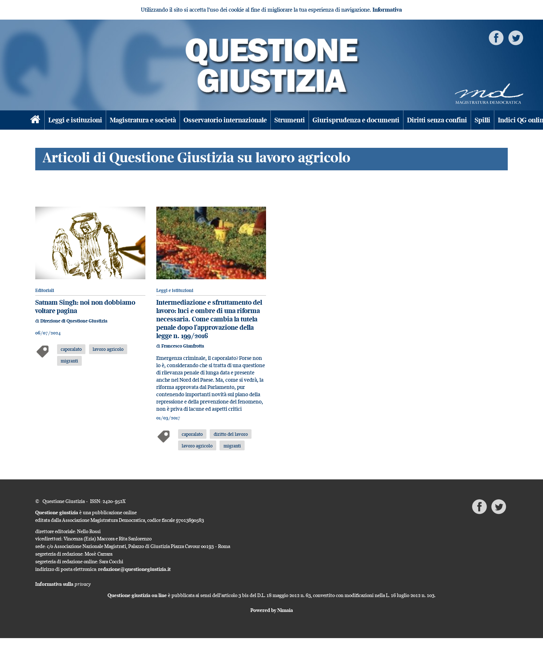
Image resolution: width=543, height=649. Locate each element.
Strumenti (289, 120)
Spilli (482, 120)
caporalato (71, 349)
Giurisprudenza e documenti (356, 120)
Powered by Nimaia (271, 610)
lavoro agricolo (108, 349)
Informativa (387, 9)
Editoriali (44, 290)
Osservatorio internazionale (225, 120)
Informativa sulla (63, 584)
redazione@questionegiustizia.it (134, 569)
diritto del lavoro (231, 434)
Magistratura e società (143, 120)
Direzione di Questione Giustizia (73, 321)
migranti (69, 361)
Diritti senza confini (437, 120)
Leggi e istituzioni (75, 120)
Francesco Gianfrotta (182, 346)
